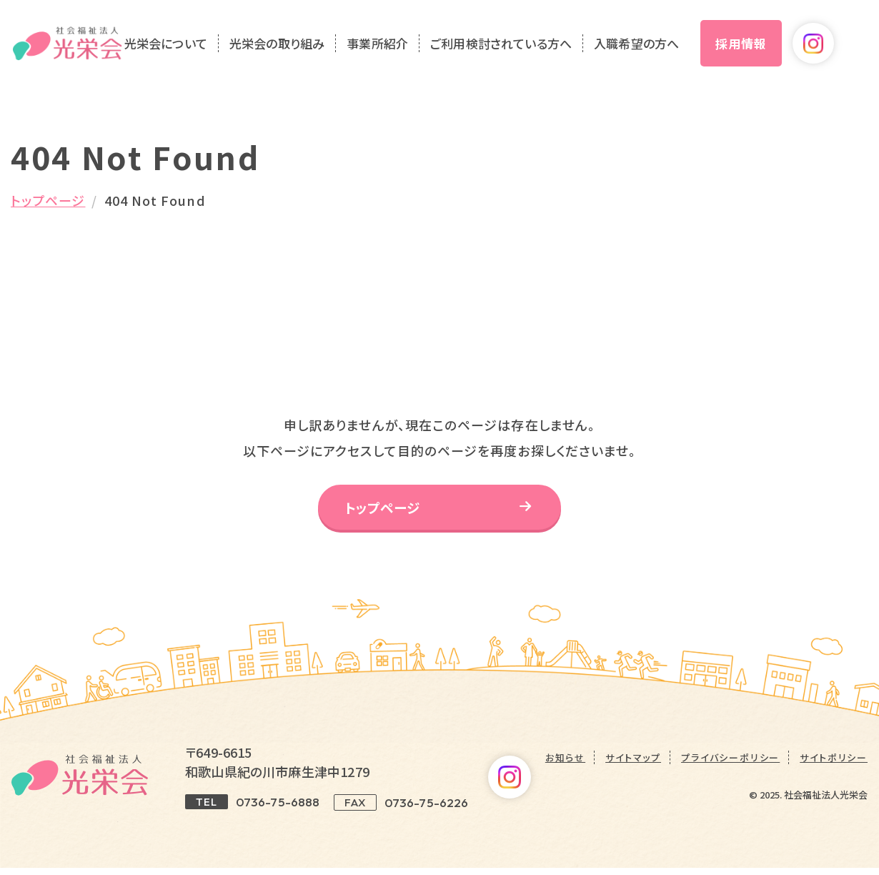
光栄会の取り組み (302, 49)
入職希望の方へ (662, 49)
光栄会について (191, 49)
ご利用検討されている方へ (527, 49)
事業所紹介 (403, 49)
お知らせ (565, 764)
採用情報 (767, 48)
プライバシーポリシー (730, 764)
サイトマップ (633, 764)
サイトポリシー (834, 764)
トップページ (48, 200)
